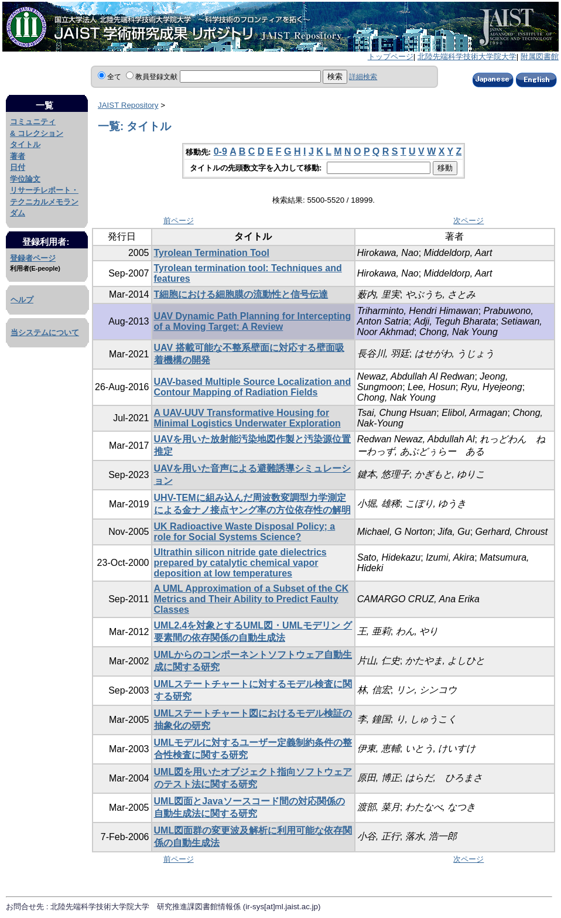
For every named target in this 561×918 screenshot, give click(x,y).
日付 (17, 167)
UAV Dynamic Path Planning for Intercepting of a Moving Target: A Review (252, 321)
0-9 (220, 151)
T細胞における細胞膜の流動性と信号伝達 (241, 294)
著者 (17, 156)
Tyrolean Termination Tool (211, 253)
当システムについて (45, 332)
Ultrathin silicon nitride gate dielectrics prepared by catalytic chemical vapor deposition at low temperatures (240, 562)
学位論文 (25, 179)
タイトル (25, 144)
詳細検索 (363, 77)
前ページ (178, 220)
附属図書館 (540, 56)
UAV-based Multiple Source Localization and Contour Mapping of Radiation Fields (252, 387)
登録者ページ (33, 258)
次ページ (468, 220)
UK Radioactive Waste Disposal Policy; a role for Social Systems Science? (245, 531)
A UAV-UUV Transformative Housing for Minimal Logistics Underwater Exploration (247, 418)
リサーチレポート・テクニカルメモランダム (44, 201)
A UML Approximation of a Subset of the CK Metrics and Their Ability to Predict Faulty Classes (251, 599)
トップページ (390, 56)
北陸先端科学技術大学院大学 (467, 56)
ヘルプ (22, 299)
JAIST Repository (128, 105)
